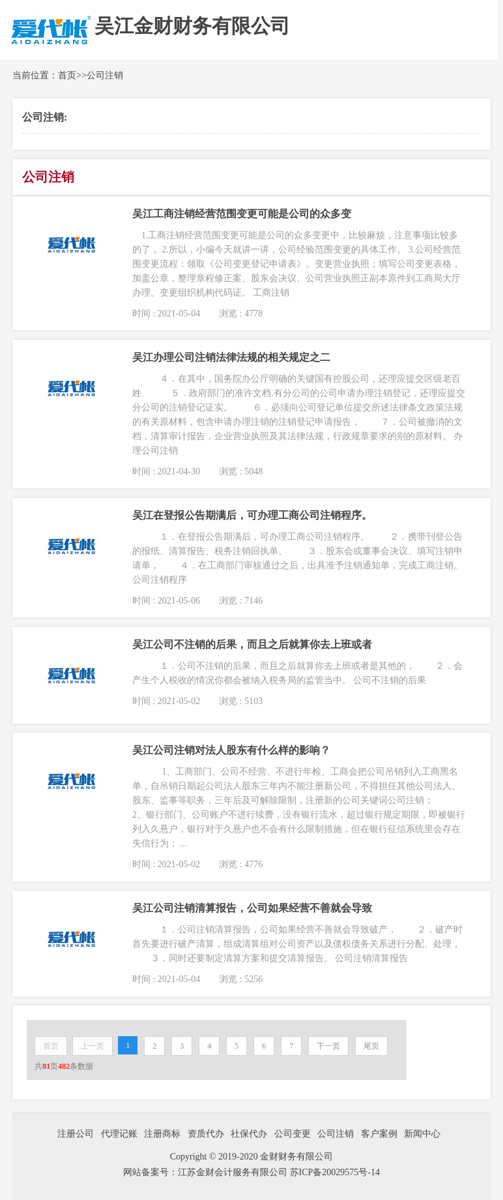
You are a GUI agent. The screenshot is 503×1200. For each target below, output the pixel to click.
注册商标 (162, 1134)
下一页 (328, 1046)
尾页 (371, 1046)
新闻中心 (422, 1134)
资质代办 (206, 1134)
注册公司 (75, 1134)
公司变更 (292, 1134)
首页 (67, 75)
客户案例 (379, 1134)
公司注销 (105, 75)
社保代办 (249, 1134)
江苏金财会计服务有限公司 (234, 1172)
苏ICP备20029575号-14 (335, 1172)
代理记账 (119, 1134)
